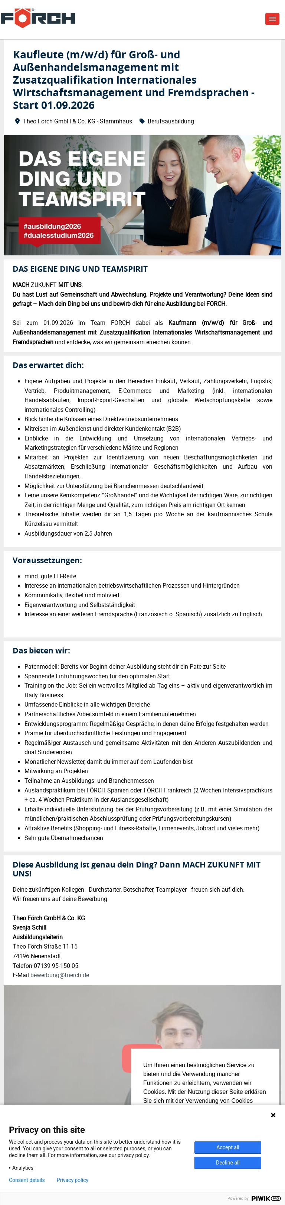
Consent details (27, 1180)
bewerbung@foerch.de (59, 975)
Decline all (228, 1163)
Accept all (227, 1147)
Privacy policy (72, 1180)
